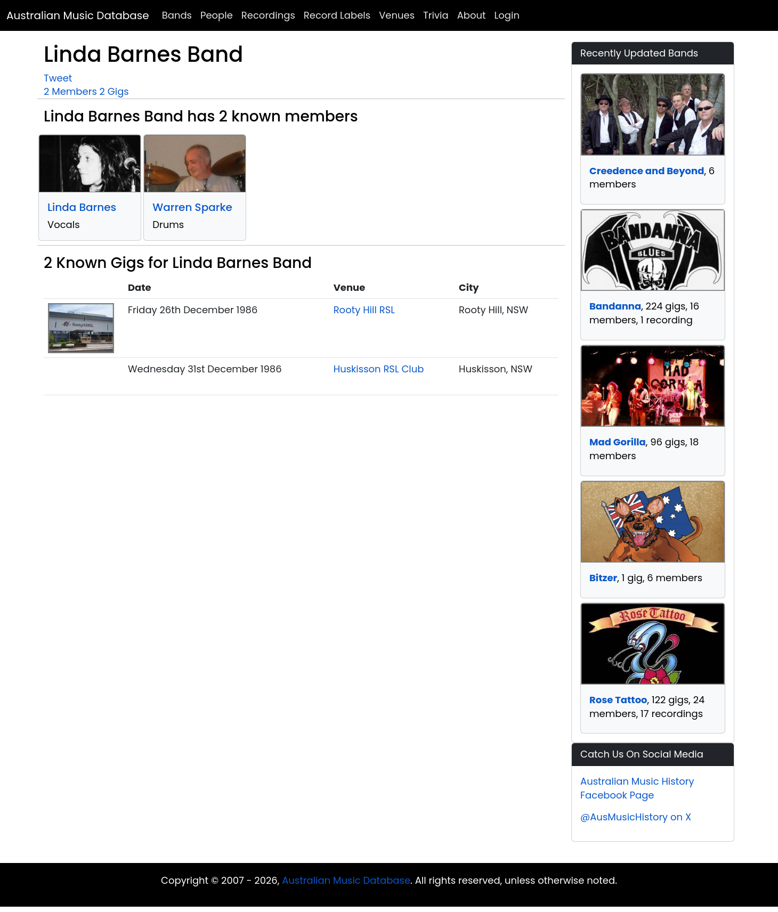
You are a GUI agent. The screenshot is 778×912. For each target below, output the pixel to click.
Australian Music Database (77, 15)
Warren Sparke (192, 207)
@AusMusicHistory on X (635, 817)
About (471, 15)
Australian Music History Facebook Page (637, 788)
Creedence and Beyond (646, 170)
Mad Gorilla (617, 442)
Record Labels (337, 15)
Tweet (58, 78)
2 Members (70, 91)
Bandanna (615, 306)
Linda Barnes (81, 207)
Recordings (268, 15)
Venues (397, 15)
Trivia (436, 15)
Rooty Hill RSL (364, 309)
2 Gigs (114, 91)
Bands (177, 15)
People (216, 15)
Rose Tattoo (618, 699)
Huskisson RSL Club (379, 369)
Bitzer (603, 577)
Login (507, 15)
